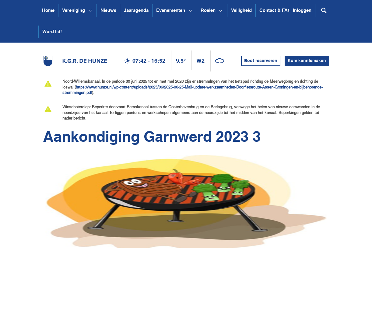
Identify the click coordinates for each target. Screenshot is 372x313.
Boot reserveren (260, 61)
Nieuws (108, 10)
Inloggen (302, 10)
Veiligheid (241, 10)
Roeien (208, 10)
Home (48, 10)
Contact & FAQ (275, 10)
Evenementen (170, 10)
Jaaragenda (136, 10)
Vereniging (73, 10)
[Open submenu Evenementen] (190, 10)
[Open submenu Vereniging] (90, 10)
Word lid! (52, 32)
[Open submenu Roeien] (220, 10)
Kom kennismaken (307, 61)
